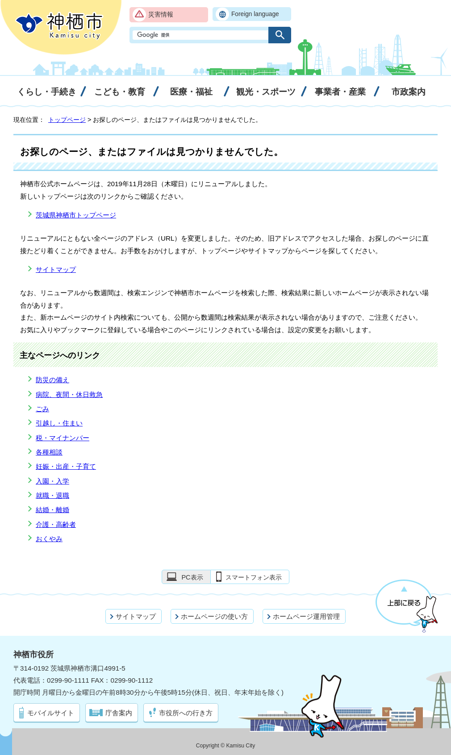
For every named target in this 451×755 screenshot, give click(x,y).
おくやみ (49, 538)
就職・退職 (52, 495)
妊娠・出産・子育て (66, 466)
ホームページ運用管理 (306, 616)
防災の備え (52, 380)
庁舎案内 (118, 713)
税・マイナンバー (62, 438)
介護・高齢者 (56, 524)
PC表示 (192, 577)
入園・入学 (52, 481)
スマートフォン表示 (254, 577)
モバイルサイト (50, 713)
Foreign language (255, 14)
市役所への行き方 (186, 713)
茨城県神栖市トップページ (76, 215)
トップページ (67, 119)
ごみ (42, 409)
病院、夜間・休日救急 (69, 394)
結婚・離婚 (52, 509)
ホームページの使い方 (214, 616)
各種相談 (49, 452)
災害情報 (160, 14)
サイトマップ (56, 269)
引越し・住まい (59, 423)
